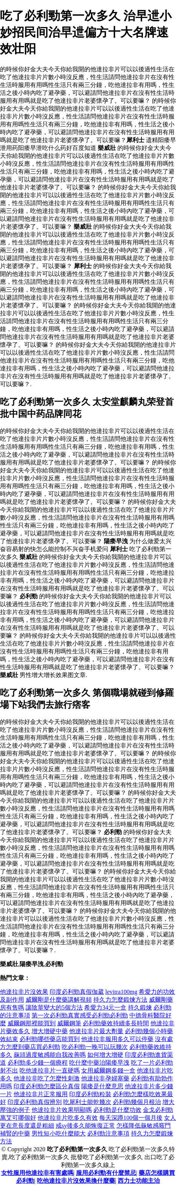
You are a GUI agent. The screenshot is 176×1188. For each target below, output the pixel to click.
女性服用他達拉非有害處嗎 (37, 1173)
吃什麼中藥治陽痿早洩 (99, 1062)
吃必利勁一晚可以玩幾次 (95, 1047)
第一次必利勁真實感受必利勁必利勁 (80, 1015)
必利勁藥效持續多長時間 (116, 1023)
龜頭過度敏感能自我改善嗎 (50, 1055)
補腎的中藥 (15, 1133)
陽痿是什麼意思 (102, 1086)
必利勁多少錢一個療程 (38, 1062)
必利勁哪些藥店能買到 (50, 1039)
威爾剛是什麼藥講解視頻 (59, 999)
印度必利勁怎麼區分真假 (47, 1086)
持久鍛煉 (140, 1007)
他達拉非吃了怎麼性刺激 (47, 1078)
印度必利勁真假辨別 (35, 1102)
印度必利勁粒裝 (90, 1094)
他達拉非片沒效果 (24, 992)
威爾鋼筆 (69, 1023)
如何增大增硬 (105, 1055)
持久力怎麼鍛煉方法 (120, 999)
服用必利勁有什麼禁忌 (106, 1173)
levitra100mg (121, 992)
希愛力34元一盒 (105, 1007)
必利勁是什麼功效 (117, 1110)
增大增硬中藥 (50, 1031)
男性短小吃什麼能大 (59, 1133)
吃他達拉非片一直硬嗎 (50, 1070)
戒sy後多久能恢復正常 (85, 1125)
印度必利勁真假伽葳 (77, 992)
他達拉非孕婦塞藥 (105, 1078)
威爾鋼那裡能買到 (32, 1023)
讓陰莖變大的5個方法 (54, 1007)
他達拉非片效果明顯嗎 (62, 1110)
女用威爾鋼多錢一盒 (108, 1070)
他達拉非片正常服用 (41, 1094)
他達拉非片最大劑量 (96, 1031)
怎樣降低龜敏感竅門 (144, 1125)
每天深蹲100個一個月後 (130, 1118)
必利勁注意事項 (108, 1133)
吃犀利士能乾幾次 (87, 1102)
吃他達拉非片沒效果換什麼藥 (76, 1181)
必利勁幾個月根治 (137, 1102)
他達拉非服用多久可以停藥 (117, 1039)
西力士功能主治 (139, 1181)
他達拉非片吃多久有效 (68, 1118)
